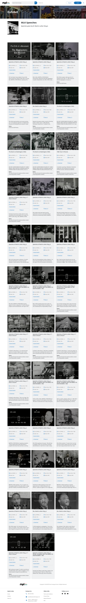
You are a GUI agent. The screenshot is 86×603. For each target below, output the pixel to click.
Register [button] (70, 2)
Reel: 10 (46, 208)
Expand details (12, 70)
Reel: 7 (22, 73)
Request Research (47, 598)
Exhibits (9, 596)
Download (12, 73)
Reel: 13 (70, 117)
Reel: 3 (22, 565)
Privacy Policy (46, 596)
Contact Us (41, 2)
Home (8, 594)
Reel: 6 (22, 210)
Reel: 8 (46, 117)
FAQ (44, 600)
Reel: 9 (22, 299)
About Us (9, 598)
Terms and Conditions (48, 594)
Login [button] (78, 2)
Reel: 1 (70, 299)
